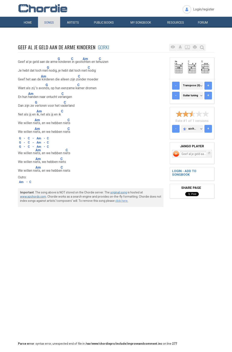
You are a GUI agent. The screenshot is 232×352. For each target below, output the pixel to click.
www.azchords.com (33, 196)
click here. (121, 200)
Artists (73, 22)
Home (28, 22)
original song (118, 192)
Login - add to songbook (184, 173)
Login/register (203, 9)
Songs (49, 22)
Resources (175, 22)
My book (141, 22)
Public (104, 22)
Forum (203, 22)
